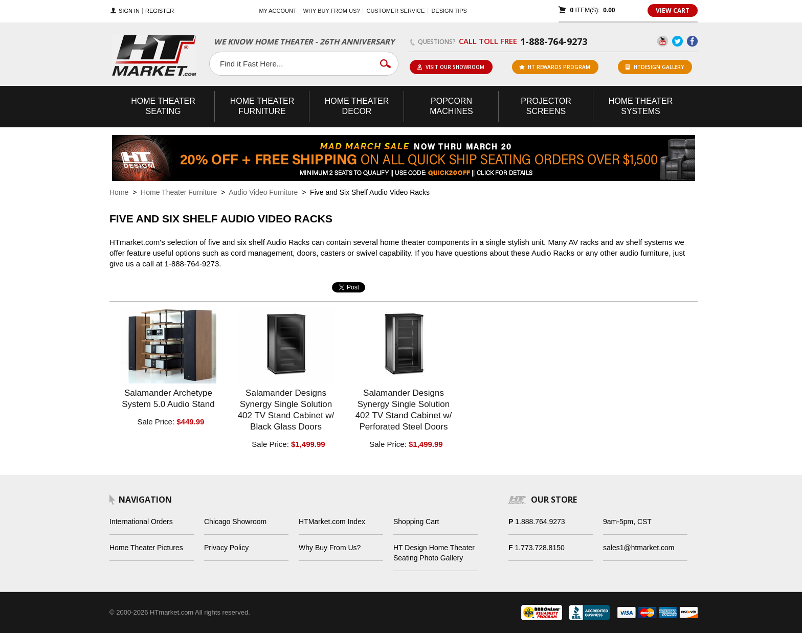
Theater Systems (641, 106)
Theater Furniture (262, 106)
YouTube (662, 41)
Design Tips (448, 11)
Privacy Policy (226, 548)
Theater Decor (357, 106)
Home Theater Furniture (179, 192)
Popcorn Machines (451, 106)
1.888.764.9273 (540, 521)
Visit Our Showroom (450, 67)
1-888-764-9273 (553, 41)
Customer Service (395, 11)
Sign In (129, 11)
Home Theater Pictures (146, 548)
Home (118, 192)
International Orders (141, 521)
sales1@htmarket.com (638, 548)
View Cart (672, 10)
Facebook (692, 41)
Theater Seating (163, 106)
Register (159, 11)
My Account (278, 11)
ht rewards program (554, 67)
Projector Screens (546, 106)
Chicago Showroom (235, 521)
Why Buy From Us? (330, 548)
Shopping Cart (416, 521)
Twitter (677, 41)
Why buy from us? (331, 11)
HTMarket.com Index (332, 521)
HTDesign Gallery (655, 67)
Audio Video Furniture (263, 192)
